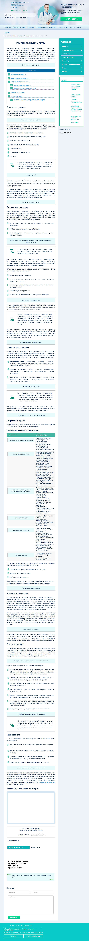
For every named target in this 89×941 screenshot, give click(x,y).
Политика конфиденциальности (15, 933)
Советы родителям (16, 93)
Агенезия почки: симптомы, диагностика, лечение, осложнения (76, 119)
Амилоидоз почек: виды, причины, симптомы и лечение (76, 87)
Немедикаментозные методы (23, 88)
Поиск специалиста (33, 936)
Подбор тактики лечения (18, 82)
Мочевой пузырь (42, 27)
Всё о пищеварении (24, 926)
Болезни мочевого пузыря (16, 36)
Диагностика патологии (18, 78)
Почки (79, 27)
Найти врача (71, 18)
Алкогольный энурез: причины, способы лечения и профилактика (18, 864)
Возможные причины (17, 74)
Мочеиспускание (28, 36)
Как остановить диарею (45, 782)
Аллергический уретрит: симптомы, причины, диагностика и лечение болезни (76, 98)
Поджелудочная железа (66, 27)
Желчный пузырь (19, 27)
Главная (6, 36)
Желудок (8, 27)
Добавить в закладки (20, 10)
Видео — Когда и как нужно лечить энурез (27, 100)
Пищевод (52, 27)
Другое (7, 32)
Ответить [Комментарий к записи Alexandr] (51, 879)
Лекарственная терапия (20, 85)
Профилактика (15, 96)
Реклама (13, 936)
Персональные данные (35, 933)
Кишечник (30, 27)
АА (60, 133)
